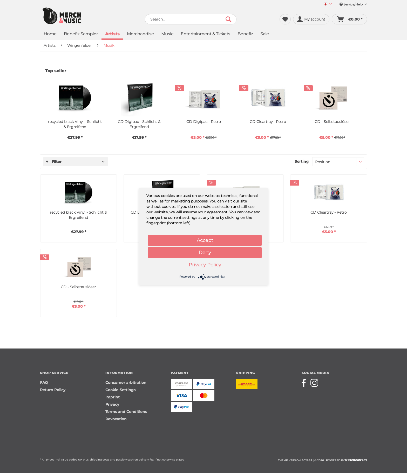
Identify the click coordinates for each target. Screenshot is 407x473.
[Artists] (112, 34)
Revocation (116, 419)
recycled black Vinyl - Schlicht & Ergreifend (75, 124)
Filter (54, 161)
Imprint (112, 397)
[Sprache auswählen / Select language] (328, 4)
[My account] (311, 19)
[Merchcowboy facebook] (305, 383)
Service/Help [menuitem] (353, 4)
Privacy (112, 404)
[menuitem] (326, 4)
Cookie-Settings (120, 389)
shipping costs (99, 459)
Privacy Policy (205, 265)
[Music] (167, 34)
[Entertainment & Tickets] (205, 34)
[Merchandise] (140, 34)
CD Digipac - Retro (203, 121)
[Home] (50, 34)
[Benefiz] (245, 34)
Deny (205, 252)
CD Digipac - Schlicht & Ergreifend (139, 124)
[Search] (228, 19)
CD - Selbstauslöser (332, 121)
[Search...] (190, 19)
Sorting (302, 161)
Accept (205, 240)
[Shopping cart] (349, 19)
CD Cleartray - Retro (268, 121)
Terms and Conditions (126, 411)
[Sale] (265, 34)
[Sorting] (338, 161)
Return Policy (52, 389)
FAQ (44, 382)
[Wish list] (285, 19)
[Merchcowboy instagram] (314, 383)
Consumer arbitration (125, 382)
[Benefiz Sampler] (80, 34)
